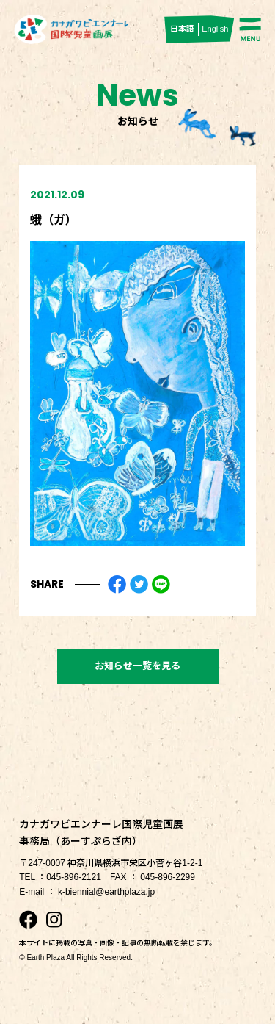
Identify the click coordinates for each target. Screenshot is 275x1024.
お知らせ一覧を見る (137, 665)
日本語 (182, 28)
